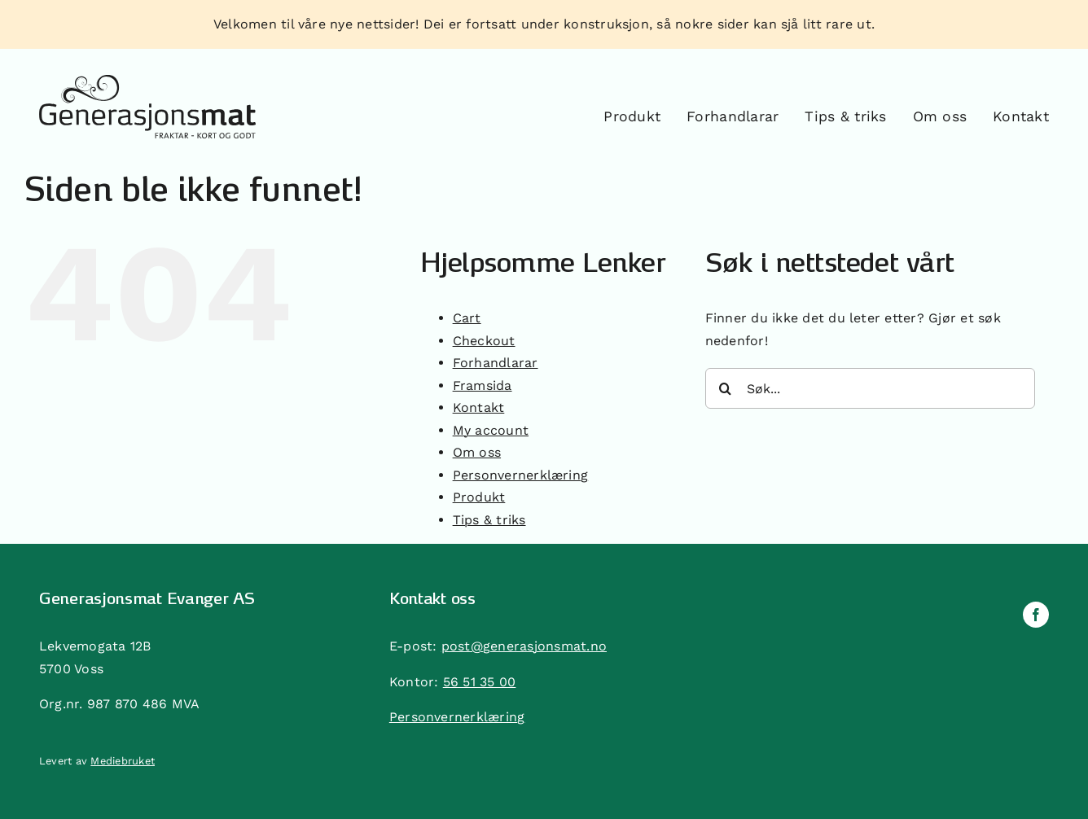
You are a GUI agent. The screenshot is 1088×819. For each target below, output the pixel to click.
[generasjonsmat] (147, 81)
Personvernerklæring (521, 475)
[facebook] (1036, 615)
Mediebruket (122, 761)
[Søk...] (870, 388)
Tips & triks (489, 520)
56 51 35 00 (479, 682)
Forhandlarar (495, 362)
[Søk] (725, 388)
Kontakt (479, 407)
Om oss (477, 452)
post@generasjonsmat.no (524, 646)
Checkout (484, 340)
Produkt (479, 497)
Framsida (482, 385)
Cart (467, 318)
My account (491, 430)
